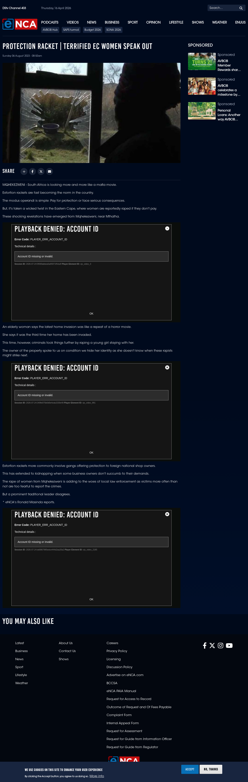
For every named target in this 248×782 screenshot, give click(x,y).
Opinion (153, 22)
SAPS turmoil (71, 30)
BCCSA (112, 683)
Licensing (114, 659)
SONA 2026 (113, 30)
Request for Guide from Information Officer (139, 739)
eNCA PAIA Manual (121, 691)
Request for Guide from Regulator (132, 747)
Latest (19, 643)
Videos (73, 22)
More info (97, 776)
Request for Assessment (124, 731)
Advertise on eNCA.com (125, 675)
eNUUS (240, 22)
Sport (133, 22)
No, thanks (211, 769)
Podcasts (49, 22)
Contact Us (67, 651)
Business (112, 22)
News (91, 22)
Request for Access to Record (129, 699)
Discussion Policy (119, 667)
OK (91, 313)
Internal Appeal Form (123, 723)
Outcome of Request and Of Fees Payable (139, 707)
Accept (190, 769)
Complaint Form (119, 715)
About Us (66, 643)
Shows (198, 22)
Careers (112, 643)
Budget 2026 (93, 30)
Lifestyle (176, 22)
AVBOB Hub (50, 30)
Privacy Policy (117, 651)
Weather (219, 22)
